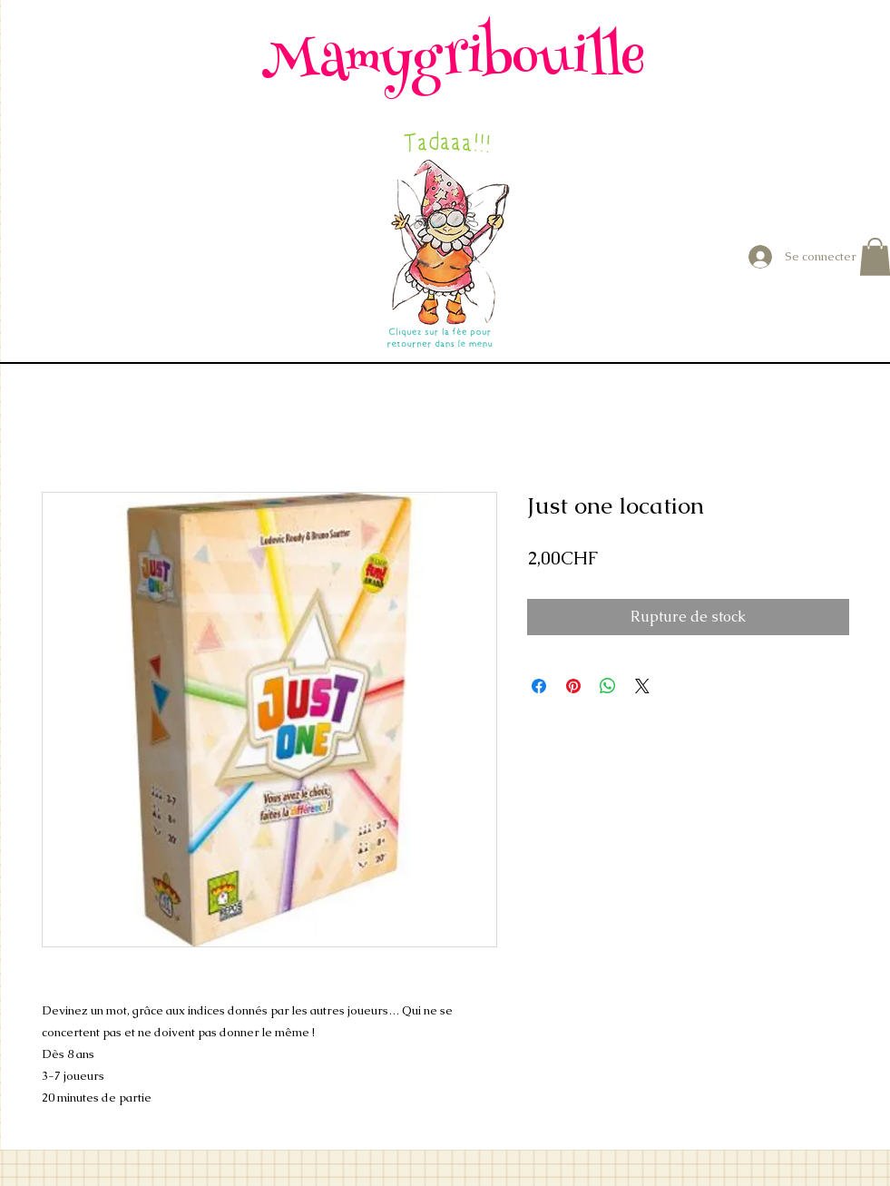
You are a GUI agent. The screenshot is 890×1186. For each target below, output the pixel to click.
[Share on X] (642, 686)
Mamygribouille (453, 62)
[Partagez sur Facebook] (539, 686)
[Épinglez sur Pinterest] (573, 686)
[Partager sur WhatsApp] (608, 686)
